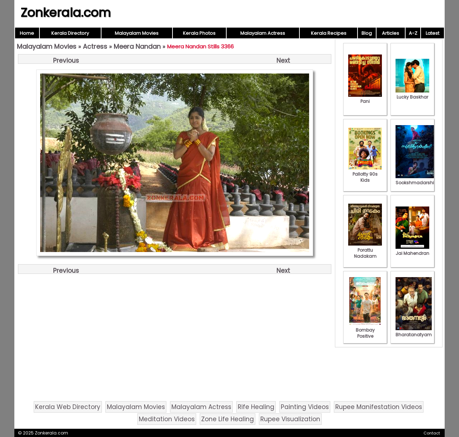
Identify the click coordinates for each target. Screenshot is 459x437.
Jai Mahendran (412, 250)
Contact (431, 433)
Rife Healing (256, 407)
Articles (390, 33)
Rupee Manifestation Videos (378, 407)
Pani (365, 98)
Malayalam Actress (262, 33)
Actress (95, 46)
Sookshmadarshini (417, 180)
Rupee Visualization (290, 419)
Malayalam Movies (136, 33)
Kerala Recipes (328, 33)
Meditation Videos (167, 419)
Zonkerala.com (65, 12)
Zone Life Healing (227, 419)
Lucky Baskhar (412, 94)
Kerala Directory (70, 33)
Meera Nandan (137, 46)
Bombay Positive (365, 330)
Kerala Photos (199, 33)
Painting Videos (305, 407)
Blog (366, 33)
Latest (432, 33)
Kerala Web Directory (67, 407)
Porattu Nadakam (365, 250)
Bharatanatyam (414, 332)
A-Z (413, 33)
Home (27, 33)
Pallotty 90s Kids (365, 174)
